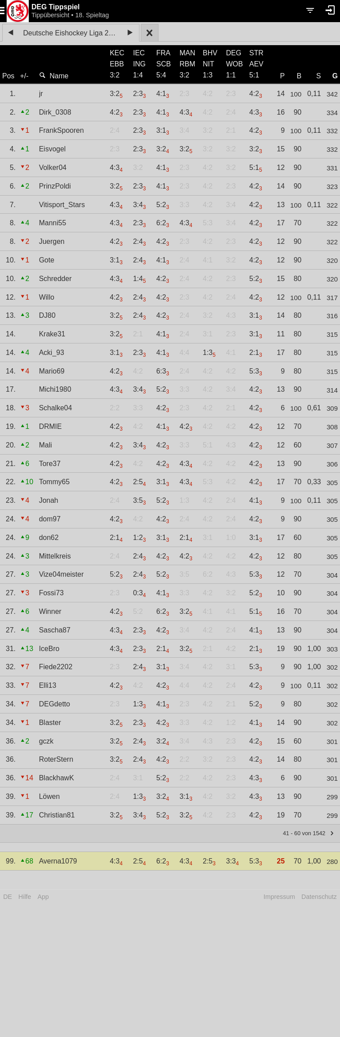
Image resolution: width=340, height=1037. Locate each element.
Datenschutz (319, 896)
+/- (24, 76)
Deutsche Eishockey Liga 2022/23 (72, 33)
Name (54, 76)
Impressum (279, 896)
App (43, 896)
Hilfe (25, 896)
